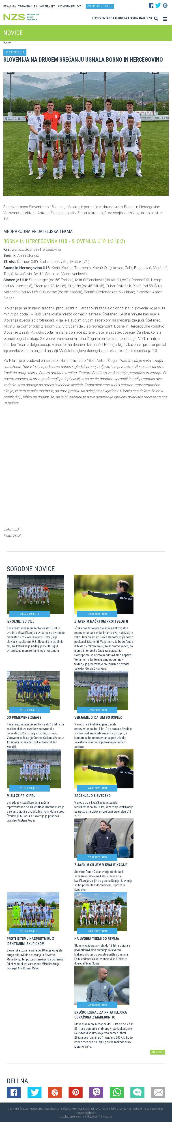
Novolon (107, 1116)
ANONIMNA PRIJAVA (69, 6)
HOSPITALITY (47, 6)
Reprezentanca (103, 18)
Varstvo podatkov (86, 1112)
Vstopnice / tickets (100, 6)
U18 (22, 52)
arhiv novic (158, 1052)
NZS (149, 18)
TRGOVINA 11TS (27, 6)
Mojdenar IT (93, 1116)
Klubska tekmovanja (130, 18)
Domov (7, 42)
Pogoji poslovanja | (154, 1108)
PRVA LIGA (9, 6)
